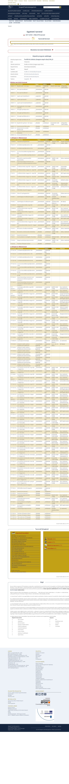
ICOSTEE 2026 (26, 10)
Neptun (15, 0)
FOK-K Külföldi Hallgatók (17, 549)
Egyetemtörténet (39, 683)
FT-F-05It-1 (13, 464)
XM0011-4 (13, 102)
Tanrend (9, 26)
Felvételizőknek (28, 20)
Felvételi (38, 651)
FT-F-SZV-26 (13, 250)
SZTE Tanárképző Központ (13, 667)
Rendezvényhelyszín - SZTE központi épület (17, 713)
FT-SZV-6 (13, 183)
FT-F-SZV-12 (13, 458)
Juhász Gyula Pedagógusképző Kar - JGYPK (16, 661)
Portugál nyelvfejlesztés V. (23, 116)
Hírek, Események (33, 18)
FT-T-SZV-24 (13, 517)
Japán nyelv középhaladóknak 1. (25, 102)
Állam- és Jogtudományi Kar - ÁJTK (15, 652)
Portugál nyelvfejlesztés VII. (23, 119)
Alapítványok (38, 672)
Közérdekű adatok (12, 2)
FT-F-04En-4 (13, 401)
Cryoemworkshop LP (36, 10)
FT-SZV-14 (13, 144)
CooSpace (21, 0)
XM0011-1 (13, 92)
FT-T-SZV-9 (13, 320)
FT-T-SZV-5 (13, 282)
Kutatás (10, 18)
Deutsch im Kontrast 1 (22, 235)
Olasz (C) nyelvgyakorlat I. (23, 193)
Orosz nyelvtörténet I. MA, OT (24, 134)
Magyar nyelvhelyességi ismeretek (25, 240)
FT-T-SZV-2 (13, 488)
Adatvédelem (52, 0)
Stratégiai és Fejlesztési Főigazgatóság (24, 16)
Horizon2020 (10, 693)
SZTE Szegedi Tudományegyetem (19, 565)
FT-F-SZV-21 (13, 381)
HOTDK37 (10, 16)
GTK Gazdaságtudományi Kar (18, 551)
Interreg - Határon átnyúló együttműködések (17, 692)
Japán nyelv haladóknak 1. (23, 96)
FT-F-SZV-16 (13, 394)
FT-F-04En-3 (13, 417)
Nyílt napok (38, 656)
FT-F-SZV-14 (13, 478)
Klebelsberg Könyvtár (12, 708)
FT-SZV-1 (13, 237)
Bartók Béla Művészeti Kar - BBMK (15, 654)
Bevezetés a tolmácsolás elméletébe (26, 231)
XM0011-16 (13, 128)
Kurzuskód (13, 84)
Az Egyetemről (55, 18)
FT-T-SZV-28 (13, 260)
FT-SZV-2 (13, 190)
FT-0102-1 (13, 231)
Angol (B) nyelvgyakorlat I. (23, 141)
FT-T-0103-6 (13, 364)
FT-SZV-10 (13, 218)
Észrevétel (39, 0)
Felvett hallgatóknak (38, 20)
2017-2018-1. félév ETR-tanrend (35, 35)
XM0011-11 (13, 86)
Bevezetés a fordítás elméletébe (25, 228)
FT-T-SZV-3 (13, 491)
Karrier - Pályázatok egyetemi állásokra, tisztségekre (18, 715)
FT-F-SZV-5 (13, 277)
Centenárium (38, 684)
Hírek (37, 657)
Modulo (25, 0)
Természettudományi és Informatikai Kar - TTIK (17, 666)
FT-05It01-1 (13, 186)
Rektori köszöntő (39, 663)
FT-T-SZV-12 (13, 461)
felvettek (11, 20)
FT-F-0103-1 (13, 344)
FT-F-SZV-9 (13, 317)
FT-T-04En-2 (13, 300)
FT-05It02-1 (13, 225)
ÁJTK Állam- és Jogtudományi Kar (19, 536)
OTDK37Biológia (55, 16)
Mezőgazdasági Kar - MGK (13, 664)
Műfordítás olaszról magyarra (24, 190)
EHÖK (9, 711)
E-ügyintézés (38, 670)
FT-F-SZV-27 (13, 257)
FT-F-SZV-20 (13, 444)
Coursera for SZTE (32, 0)
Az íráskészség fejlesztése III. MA (25, 148)
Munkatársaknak (57, 20)
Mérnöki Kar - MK (11, 662)
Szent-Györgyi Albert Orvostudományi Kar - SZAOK (18, 665)
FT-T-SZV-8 (13, 313)
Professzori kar (39, 673)
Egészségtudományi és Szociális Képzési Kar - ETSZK (18, 656)
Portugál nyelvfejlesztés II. (23, 112)
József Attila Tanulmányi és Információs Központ (18, 710)
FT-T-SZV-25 (13, 267)
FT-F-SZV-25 (13, 270)
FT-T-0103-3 (13, 354)
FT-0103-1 (13, 158)
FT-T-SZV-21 (13, 448)
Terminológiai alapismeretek (24, 508)
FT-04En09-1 (14, 340)
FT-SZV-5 (13, 180)
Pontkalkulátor (39, 659)
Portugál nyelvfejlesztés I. (23, 109)
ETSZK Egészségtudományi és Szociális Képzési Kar (22, 546)
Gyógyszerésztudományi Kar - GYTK (15, 660)
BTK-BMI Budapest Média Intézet (19, 544)
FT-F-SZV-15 (13, 407)
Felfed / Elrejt (52, 50)
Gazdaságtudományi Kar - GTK (14, 659)
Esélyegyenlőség (39, 669)
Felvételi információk (40, 652)
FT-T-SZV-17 (13, 421)
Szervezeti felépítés (40, 667)
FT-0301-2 (13, 201)
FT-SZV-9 (13, 161)
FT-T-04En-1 (13, 290)
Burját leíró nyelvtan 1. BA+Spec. (25, 123)
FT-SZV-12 (13, 151)
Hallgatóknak (48, 20)
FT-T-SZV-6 (13, 330)
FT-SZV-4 (13, 176)
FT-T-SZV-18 (13, 427)
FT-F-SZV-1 (13, 501)
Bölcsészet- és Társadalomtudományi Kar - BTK (17, 655)
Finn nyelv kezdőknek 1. (22, 89)
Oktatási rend (16, 22)
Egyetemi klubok (11, 707)
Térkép (9, 712)
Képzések (37, 654)
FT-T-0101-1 (13, 498)
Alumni (10, 22)
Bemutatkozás (38, 665)
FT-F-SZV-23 (13, 518)
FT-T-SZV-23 (13, 391)
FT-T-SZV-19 (13, 434)
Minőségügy (38, 680)
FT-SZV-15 (13, 148)
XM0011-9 (13, 112)
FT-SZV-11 (13, 221)
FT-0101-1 (13, 228)
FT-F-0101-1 (13, 495)
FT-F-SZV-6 (13, 297)
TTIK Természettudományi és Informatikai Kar (21, 561)
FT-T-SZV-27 (13, 253)
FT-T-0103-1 (13, 347)
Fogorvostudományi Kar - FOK (14, 657)
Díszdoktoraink (39, 675)
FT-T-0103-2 (13, 350)
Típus (36, 84)
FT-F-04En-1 (13, 374)
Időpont (53, 84)
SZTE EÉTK (46, 16)
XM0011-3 (13, 99)
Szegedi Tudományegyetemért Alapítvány (44, 664)
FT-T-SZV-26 (13, 273)
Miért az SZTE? (38, 655)
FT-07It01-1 (13, 193)
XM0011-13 (13, 126)
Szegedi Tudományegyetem (27, 7)
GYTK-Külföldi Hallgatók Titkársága (19, 555)
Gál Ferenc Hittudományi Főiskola (19, 571)
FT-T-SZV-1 (13, 505)
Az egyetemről (40, 661)
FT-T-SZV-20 (13, 438)
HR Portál (39, 16)
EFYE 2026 (24, 13)
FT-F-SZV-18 (13, 431)
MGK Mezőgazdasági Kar (17, 558)
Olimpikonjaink (39, 677)
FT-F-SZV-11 (13, 451)
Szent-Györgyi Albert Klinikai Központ (15, 700)
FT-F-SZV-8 (13, 310)
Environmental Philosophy (23, 126)
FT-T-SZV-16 (13, 404)
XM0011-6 (13, 116)
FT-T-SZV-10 (13, 327)
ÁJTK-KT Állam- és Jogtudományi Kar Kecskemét (22, 537)
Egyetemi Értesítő (39, 687)
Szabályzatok (38, 682)
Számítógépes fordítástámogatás (25, 196)
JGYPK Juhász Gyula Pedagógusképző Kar (20, 556)
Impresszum (54, 726)
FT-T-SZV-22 (13, 384)
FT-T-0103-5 (13, 360)
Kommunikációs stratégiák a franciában (26, 237)
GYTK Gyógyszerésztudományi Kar (19, 553)
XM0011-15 (13, 131)
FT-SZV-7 (13, 235)
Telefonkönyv (45, 0)
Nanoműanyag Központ (14, 13)
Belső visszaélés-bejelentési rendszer (43, 688)
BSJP (38, 13)
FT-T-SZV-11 (13, 454)
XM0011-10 (13, 123)
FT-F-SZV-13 (13, 471)
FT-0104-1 (13, 240)
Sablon (45, 84)
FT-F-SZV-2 (13, 484)
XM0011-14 (13, 106)
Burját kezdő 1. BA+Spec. (23, 86)
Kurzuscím (20, 84)
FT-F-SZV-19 (13, 441)
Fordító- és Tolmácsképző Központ (32, 71)
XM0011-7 (13, 109)
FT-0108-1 (13, 508)
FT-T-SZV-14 (13, 481)
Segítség (59, 726)
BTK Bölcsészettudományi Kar (31, 74)
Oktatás (16, 18)
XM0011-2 (13, 89)
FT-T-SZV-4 (13, 513)
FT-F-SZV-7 (13, 303)
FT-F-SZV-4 (13, 515)
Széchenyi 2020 (11, 696)
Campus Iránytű (48, 10)
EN (20, 4)
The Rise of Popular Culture (23, 243)
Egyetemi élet (23, 18)
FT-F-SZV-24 (13, 263)
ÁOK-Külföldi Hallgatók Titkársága (19, 541)
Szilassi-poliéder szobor (14, 10)
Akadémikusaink (39, 674)
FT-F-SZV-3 (13, 493)
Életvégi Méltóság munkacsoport (51, 13)
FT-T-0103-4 (13, 357)
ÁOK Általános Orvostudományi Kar (19, 539)
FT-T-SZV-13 (13, 474)
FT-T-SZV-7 (13, 307)
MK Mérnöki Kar (15, 560)
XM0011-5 (13, 96)
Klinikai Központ (19, 20)
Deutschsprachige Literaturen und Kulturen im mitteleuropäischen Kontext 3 (27, 163)
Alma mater (32, 13)
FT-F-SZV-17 (13, 424)
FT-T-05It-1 (13, 334)
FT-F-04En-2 (13, 367)
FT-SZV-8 (13, 243)
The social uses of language (24, 517)
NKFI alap (10, 695)
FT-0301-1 (13, 196)
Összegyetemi (15, 567)
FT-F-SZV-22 (13, 387)
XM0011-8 (13, 119)
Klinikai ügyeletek (11, 703)
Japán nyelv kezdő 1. (22, 99)
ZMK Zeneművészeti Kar (17, 563)
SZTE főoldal (10, 0)
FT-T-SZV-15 (13, 414)
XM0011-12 (13, 134)
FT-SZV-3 (13, 173)
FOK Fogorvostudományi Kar (18, 548)
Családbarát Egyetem (40, 678)
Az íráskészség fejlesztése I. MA (24, 144)
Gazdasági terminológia (23, 340)
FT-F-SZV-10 (13, 324)
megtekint (26, 79)
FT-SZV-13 (13, 155)
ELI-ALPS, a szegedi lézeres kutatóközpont (44, 679)
